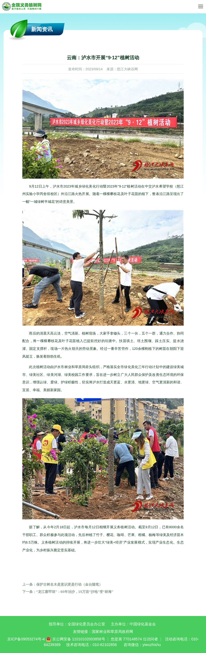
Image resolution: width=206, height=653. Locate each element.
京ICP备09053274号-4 (26, 639)
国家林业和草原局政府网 (112, 631)
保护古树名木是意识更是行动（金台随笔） (62, 584)
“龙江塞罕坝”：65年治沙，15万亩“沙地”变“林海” (67, 592)
